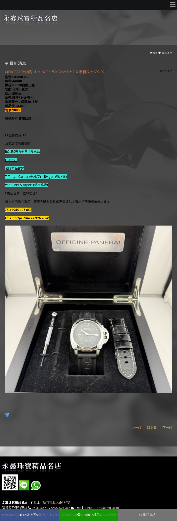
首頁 (155, 53)
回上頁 (151, 427)
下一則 (167, 427)
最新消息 (167, 53)
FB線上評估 (31, 514)
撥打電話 (149, 514)
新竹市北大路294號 (56, 502)
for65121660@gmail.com (102, 507)
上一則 (136, 427)
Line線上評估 (90, 514)
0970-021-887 (60, 507)
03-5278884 (40, 507)
